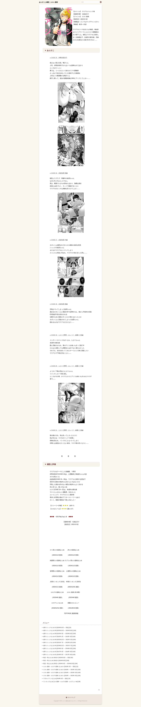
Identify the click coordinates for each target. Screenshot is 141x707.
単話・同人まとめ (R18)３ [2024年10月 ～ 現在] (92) (58, 657)
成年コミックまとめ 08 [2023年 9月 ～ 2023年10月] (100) (59, 633)
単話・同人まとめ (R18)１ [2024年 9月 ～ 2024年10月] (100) (60, 663)
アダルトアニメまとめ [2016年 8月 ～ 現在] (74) (56, 678)
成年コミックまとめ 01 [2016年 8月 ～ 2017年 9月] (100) (59, 654)
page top (99, 689)
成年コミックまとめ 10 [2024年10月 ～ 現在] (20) (57, 627)
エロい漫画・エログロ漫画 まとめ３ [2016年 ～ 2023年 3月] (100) (61, 669)
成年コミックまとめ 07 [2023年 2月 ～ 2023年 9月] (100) (59, 636)
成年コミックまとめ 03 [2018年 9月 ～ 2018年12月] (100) (59, 648)
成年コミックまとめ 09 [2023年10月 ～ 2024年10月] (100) (59, 630)
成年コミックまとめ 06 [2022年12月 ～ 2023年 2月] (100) (59, 639)
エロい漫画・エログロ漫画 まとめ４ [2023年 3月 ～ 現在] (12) (60, 666)
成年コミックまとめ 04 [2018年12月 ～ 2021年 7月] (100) (59, 645)
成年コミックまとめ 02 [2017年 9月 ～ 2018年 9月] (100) (59, 651)
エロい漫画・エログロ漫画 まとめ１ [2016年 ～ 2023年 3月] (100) (61, 675)
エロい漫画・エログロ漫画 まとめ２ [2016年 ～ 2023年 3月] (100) (61, 672)
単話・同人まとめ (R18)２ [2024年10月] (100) (56, 660)
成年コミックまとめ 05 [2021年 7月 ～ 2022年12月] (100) (59, 642)
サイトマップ (71, 697)
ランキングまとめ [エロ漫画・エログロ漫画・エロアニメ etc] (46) (61, 681)
